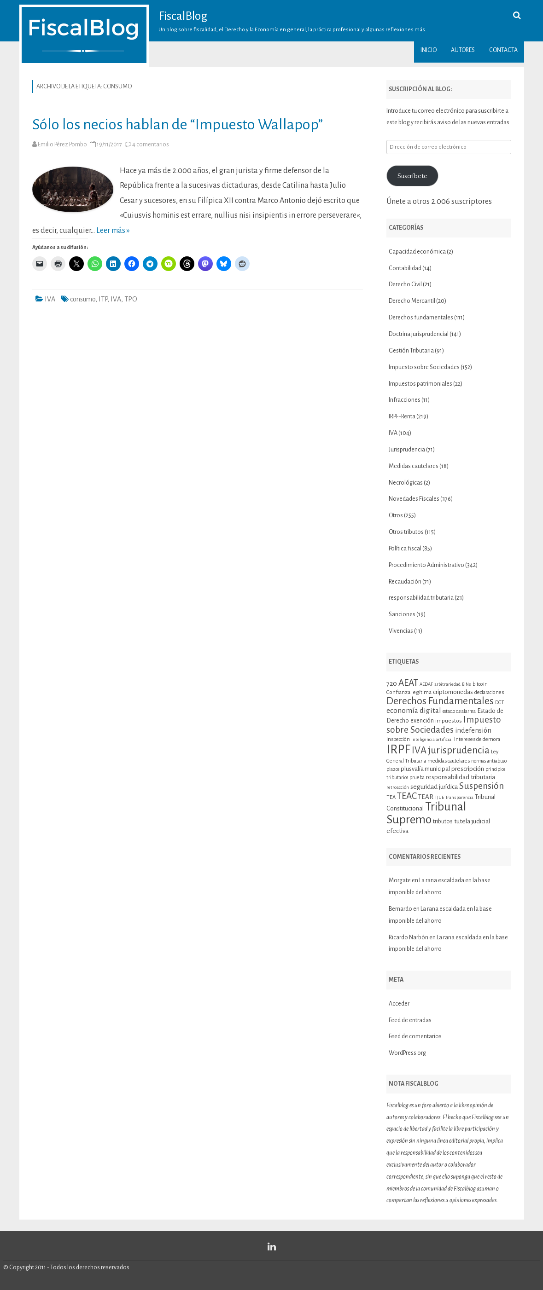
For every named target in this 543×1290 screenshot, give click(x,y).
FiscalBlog (183, 16)
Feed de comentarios (415, 1036)
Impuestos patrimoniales (420, 384)
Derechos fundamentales (421, 317)
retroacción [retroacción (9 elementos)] (397, 787)
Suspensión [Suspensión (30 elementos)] (481, 786)
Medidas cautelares (413, 466)
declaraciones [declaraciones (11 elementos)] (489, 692)
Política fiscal (405, 548)
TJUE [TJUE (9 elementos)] (439, 797)
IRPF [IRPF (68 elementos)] (398, 749)
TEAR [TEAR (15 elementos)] (425, 796)
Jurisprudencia (407, 449)
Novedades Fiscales (414, 499)
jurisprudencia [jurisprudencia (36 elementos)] (459, 750)
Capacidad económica (417, 252)
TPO (130, 299)
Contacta (503, 50)
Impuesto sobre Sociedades (424, 367)
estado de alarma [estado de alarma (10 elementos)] (459, 711)
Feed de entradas (410, 1020)
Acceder (399, 1004)
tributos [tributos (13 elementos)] (443, 821)
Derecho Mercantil (412, 301)
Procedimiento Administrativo (426, 565)
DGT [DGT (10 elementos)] (499, 702)
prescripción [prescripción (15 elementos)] (467, 768)
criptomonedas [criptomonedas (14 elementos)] (453, 691)
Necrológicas (406, 483)
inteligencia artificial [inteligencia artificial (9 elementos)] (432, 739)
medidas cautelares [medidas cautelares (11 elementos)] (448, 761)
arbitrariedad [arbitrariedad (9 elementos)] (447, 684)
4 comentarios (150, 144)
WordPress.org (407, 1053)
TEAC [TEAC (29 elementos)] (407, 796)
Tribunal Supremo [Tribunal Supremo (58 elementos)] (426, 813)
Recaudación (405, 581)
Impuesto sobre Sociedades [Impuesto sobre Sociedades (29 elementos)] (443, 724)
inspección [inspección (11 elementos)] (398, 739)
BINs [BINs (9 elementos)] (466, 684)
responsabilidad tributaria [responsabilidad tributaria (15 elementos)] (460, 777)
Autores (463, 50)
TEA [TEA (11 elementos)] (391, 797)
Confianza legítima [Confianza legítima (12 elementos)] (409, 692)
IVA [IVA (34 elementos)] (419, 750)
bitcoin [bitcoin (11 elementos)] (480, 684)
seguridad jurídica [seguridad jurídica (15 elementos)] (434, 786)
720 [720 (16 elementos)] (391, 683)
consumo (82, 299)
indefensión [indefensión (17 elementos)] (473, 730)
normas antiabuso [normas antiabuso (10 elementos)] (489, 761)
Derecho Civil (405, 284)
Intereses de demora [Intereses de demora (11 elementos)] (477, 739)
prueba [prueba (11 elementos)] (417, 777)
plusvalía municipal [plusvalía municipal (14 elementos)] (425, 768)
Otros (396, 515)
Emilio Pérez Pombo (62, 144)
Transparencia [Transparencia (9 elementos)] (459, 797)
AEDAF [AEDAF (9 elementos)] (426, 684)
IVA (50, 299)
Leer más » (113, 230)
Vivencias (401, 631)
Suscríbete (412, 175)
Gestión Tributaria (411, 350)
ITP (103, 299)
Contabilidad (405, 268)
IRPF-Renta (402, 416)
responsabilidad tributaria (421, 598)
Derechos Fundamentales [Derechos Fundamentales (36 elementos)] (440, 700)
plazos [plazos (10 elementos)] (392, 769)
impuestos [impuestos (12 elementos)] (448, 721)
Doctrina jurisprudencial (419, 334)
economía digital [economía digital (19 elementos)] (413, 710)
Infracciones (404, 400)
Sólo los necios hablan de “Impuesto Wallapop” (177, 124)
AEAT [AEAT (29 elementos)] (408, 683)
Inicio (428, 50)
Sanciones (402, 614)
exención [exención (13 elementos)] (422, 720)
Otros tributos (406, 532)
